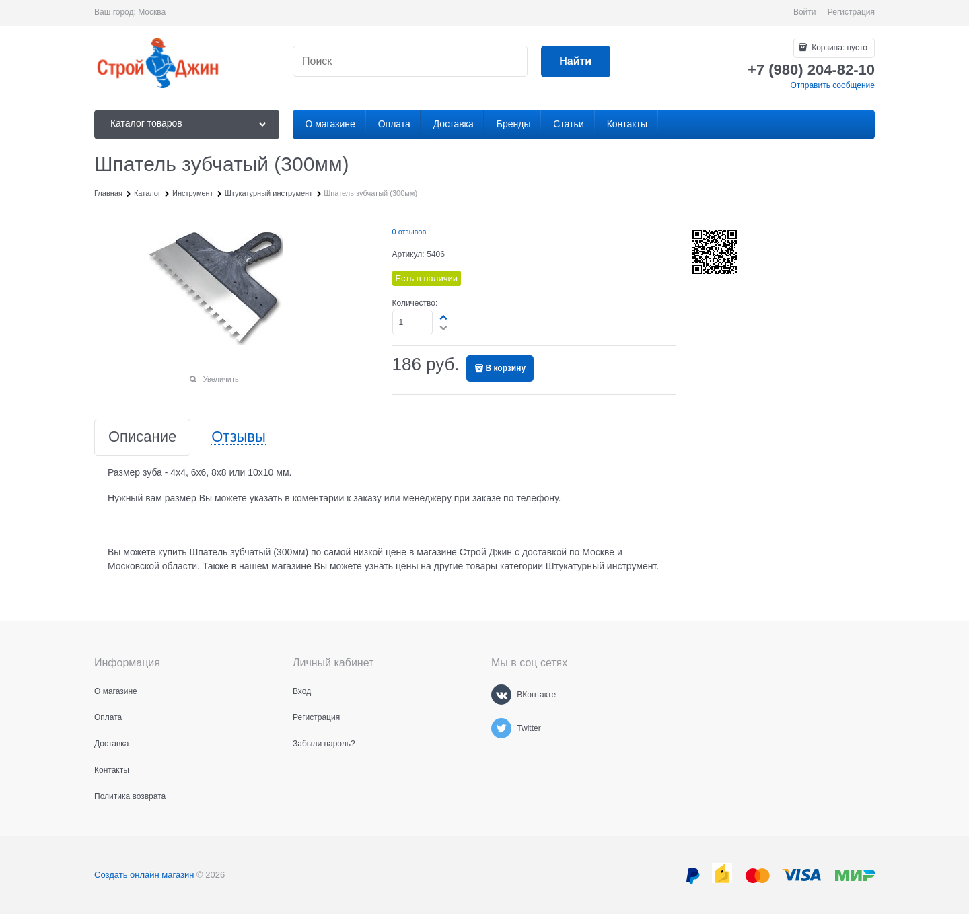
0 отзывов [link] (409, 231)
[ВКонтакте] (501, 694)
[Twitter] (501, 728)
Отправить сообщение (832, 85)
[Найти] (575, 61)
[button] (444, 317)
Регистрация (851, 12)
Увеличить (221, 379)
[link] (152, 12)
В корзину (506, 368)
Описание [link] (142, 437)
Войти (804, 12)
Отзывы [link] (238, 437)
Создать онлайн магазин (144, 875)
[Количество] (412, 322)
